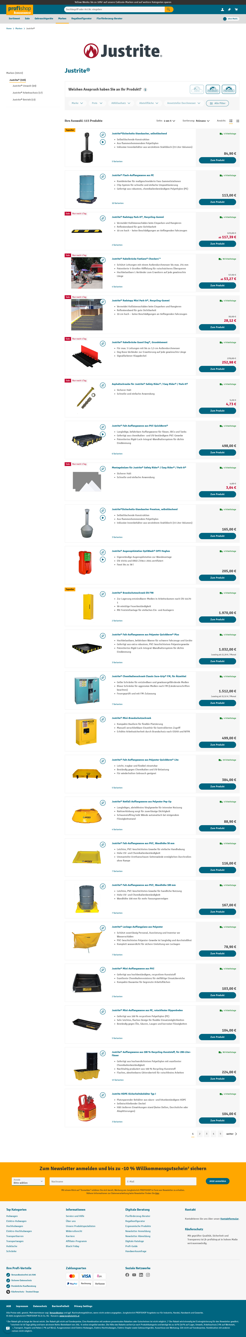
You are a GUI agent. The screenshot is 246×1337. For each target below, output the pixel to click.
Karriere (70, 1236)
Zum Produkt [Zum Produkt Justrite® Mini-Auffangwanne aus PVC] (217, 995)
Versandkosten (56, 1312)
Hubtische (11, 1246)
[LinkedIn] (141, 1275)
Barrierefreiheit (60, 1306)
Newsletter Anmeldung (137, 1231)
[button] (145, 90)
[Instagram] (148, 1275)
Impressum (22, 1306)
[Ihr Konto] (222, 9)
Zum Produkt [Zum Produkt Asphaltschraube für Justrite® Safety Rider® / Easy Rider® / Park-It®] (217, 410)
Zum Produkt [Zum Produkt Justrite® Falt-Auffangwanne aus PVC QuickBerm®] (217, 452)
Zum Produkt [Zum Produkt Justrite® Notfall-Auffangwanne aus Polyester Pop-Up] (217, 828)
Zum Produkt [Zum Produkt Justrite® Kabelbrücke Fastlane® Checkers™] (217, 285)
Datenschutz (40, 1306)
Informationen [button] (75, 1210)
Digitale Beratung (137, 1210)
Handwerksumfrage (135, 1251)
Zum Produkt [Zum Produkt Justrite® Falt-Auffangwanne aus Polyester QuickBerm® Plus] (217, 661)
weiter (229, 1133)
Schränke (11, 1251)
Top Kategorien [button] (16, 1210)
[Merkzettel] (229, 9)
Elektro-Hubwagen (16, 1221)
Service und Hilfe (75, 1216)
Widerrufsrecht (74, 1231)
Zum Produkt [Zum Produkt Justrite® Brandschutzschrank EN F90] (217, 619)
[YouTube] (134, 1275)
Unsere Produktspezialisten (80, 1226)
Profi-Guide (131, 1246)
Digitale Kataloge (134, 1241)
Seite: (159, 120)
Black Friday (72, 1246)
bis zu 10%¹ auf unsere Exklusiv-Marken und (115, 2)
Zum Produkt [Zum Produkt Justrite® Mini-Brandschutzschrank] (217, 744)
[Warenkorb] (236, 9)
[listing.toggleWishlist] (103, 135)
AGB (8, 1306)
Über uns (71, 1221)
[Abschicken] (218, 1181)
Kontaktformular (229, 1218)
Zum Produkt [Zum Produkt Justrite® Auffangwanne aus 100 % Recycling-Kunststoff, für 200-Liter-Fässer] (217, 1078)
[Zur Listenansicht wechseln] (231, 121)
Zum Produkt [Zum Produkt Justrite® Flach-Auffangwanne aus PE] (217, 202)
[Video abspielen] (103, 142)
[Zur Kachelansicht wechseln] (238, 121)
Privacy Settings (83, 1306)
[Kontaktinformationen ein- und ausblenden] (8, 1329)
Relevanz (203, 121)
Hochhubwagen (14, 1226)
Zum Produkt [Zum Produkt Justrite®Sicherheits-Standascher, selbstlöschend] (217, 160)
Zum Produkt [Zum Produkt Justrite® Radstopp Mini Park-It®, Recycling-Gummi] (217, 327)
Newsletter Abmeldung (137, 1236)
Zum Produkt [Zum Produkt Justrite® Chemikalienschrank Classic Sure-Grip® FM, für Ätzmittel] (217, 703)
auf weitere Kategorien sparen (155, 2)
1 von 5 (170, 121)
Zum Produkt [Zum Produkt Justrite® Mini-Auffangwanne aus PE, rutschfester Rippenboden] (217, 1037)
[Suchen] (169, 9)
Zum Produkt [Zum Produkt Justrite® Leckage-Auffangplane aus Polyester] (217, 953)
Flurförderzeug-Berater (137, 1216)
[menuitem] (222, 9)
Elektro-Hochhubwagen (19, 1231)
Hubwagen (12, 1216)
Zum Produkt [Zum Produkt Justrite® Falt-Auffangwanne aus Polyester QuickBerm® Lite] (217, 786)
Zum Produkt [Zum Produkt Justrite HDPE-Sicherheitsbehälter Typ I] (217, 1120)
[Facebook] (127, 1275)
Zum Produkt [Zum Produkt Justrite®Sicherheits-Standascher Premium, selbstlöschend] (217, 536)
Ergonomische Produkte (138, 1226)
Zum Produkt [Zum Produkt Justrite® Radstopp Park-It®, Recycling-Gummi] (217, 243)
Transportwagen (15, 1241)
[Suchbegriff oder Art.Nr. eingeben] (114, 9)
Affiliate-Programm (76, 1241)
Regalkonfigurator (135, 1221)
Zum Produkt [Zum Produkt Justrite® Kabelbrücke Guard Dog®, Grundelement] (217, 369)
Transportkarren (15, 1236)
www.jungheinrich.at (69, 1316)
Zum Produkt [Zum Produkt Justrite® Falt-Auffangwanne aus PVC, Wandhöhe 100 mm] (217, 911)
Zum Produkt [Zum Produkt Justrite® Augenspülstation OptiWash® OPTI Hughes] (217, 577)
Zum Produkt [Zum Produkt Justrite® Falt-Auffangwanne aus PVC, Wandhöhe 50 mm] (217, 870)
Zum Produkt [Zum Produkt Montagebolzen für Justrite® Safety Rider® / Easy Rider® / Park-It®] (217, 494)
